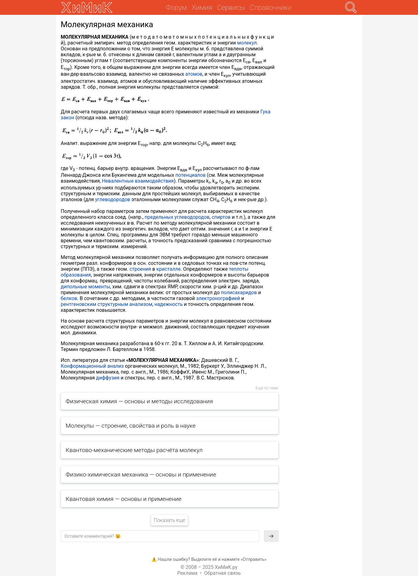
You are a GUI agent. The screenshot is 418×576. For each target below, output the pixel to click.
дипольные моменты (85, 287)
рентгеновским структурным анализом (106, 304)
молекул (247, 43)
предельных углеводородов (177, 217)
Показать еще (169, 520)
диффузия (108, 378)
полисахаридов (239, 292)
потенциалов (190, 175)
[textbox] (160, 536)
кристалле (168, 269)
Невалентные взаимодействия (138, 181)
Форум (176, 7)
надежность (168, 304)
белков (69, 298)
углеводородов (112, 199)
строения (140, 269)
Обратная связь (222, 573)
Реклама (187, 573)
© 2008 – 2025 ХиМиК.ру (208, 567)
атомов (193, 74)
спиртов (221, 217)
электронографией (218, 298)
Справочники (271, 7)
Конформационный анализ (92, 366)
